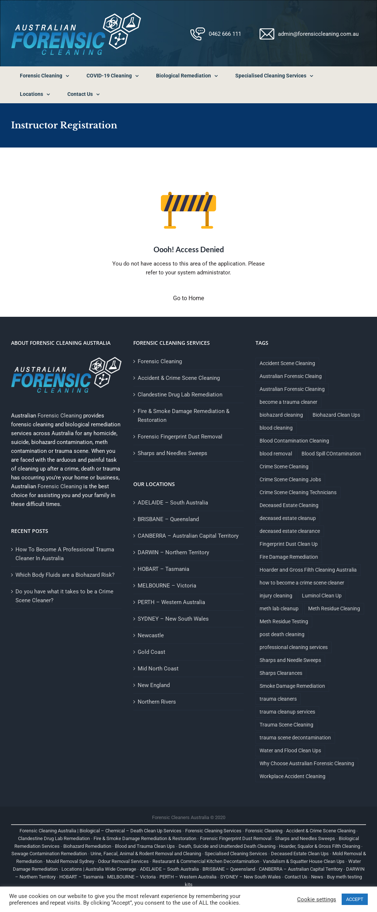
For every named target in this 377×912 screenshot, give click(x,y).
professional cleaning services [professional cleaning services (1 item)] (294, 647)
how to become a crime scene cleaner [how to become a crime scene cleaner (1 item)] (302, 583)
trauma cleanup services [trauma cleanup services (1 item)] (287, 712)
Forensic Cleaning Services (213, 830)
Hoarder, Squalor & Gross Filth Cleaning (319, 846)
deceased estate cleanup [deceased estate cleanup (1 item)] (288, 518)
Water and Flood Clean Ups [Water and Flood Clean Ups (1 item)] (290, 750)
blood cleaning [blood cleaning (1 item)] (276, 428)
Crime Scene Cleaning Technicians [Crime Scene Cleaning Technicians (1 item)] (298, 492)
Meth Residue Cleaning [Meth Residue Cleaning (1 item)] (334, 608)
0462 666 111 (225, 34)
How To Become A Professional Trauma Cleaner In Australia (64, 554)
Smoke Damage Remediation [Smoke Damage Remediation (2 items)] (292, 686)
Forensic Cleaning (60, 415)
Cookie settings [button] (316, 899)
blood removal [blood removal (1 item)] (276, 454)
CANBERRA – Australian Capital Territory (188, 536)
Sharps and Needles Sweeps (172, 453)
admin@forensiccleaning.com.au (318, 34)
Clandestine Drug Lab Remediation (180, 394)
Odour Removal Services (123, 861)
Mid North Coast (158, 668)
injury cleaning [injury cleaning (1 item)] (276, 596)
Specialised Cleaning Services (236, 853)
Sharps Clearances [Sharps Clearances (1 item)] (281, 673)
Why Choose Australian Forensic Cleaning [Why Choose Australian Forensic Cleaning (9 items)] (307, 763)
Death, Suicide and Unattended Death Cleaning (227, 846)
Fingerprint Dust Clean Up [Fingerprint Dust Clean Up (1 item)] (289, 544)
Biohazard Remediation (87, 846)
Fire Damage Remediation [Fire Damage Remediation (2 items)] (289, 557)
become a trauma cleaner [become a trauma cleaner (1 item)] (288, 402)
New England (154, 685)
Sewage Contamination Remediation (49, 853)
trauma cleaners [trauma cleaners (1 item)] (278, 699)
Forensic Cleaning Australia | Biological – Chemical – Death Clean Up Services (101, 830)
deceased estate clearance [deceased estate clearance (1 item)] (290, 531)
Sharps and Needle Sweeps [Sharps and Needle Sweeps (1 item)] (290, 660)
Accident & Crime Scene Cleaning (179, 378)
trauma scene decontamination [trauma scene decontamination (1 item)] (295, 738)
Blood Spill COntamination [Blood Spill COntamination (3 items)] (331, 454)
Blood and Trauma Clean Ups (145, 846)
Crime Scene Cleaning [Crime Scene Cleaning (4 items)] (284, 466)
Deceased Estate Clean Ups (300, 853)
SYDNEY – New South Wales (173, 618)
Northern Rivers (157, 701)
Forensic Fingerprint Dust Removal (180, 436)
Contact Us (296, 877)
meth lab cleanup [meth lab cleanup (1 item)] (279, 608)
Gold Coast (151, 652)
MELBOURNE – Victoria (167, 585)
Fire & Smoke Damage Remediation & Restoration (183, 415)
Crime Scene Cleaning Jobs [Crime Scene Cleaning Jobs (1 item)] (290, 479)
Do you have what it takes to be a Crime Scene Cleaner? (64, 596)
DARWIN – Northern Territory (173, 552)
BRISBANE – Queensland (168, 519)
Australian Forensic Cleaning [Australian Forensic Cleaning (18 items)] (292, 389)
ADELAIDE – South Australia (173, 502)
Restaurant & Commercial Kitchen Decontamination (205, 861)
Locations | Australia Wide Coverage (98, 869)
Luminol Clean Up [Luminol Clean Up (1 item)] (322, 596)
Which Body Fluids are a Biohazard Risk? (64, 575)
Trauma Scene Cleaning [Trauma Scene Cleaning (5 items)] (286, 725)
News (317, 877)
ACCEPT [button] (354, 899)
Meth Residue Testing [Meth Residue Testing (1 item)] (284, 621)
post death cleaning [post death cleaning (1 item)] (282, 634)
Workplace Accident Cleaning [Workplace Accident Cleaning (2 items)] (292, 776)
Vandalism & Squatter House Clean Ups (304, 861)
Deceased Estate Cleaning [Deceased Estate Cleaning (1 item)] (289, 505)
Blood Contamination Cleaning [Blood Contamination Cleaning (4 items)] (294, 441)
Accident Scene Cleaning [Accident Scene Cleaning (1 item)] (287, 363)
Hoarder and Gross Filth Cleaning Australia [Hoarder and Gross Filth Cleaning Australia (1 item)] (308, 570)
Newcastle (151, 635)
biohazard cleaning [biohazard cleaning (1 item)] (281, 415)
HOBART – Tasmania (163, 569)
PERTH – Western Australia (171, 602)
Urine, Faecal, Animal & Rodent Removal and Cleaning (146, 853)
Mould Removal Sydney (70, 861)
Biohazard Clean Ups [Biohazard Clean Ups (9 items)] (336, 415)
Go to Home (188, 298)
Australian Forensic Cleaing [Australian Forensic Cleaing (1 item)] (291, 376)
